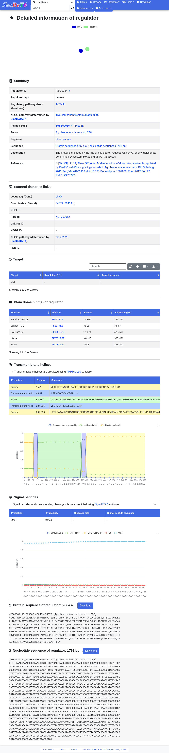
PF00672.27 (58, 344)
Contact (73, 749)
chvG (59, 196)
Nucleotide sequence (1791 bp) (108, 146)
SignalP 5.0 (101, 504)
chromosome (63, 139)
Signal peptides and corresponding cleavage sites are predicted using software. (66, 504)
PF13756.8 (57, 319)
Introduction (85, 8)
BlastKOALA (18, 119)
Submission (48, 749)
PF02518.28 (58, 332)
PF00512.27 (58, 338)
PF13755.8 (57, 325)
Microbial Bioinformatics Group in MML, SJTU (104, 749)
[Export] (155, 266)
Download (85, 605)
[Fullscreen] (137, 266)
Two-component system (70, 115)
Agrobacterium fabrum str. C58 (74, 132)
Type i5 (79, 125)
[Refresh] (130, 266)
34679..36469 (64, 203)
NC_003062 (63, 216)
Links (62, 749)
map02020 (91, 115)
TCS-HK (61, 104)
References (103, 8)
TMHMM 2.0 (73, 371)
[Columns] (146, 266)
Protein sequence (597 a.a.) (72, 146)
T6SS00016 (63, 125)
